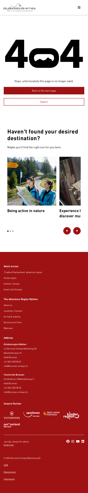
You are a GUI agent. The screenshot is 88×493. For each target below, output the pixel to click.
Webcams (8, 328)
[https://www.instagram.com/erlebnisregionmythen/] (72, 441)
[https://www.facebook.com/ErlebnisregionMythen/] (67, 441)
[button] (8, 231)
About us (8, 305)
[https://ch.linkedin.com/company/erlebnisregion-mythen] (82, 441)
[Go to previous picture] (67, 231)
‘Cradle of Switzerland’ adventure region (23, 272)
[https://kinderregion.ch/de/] (71, 415)
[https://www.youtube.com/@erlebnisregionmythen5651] (78, 441)
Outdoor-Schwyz (11, 283)
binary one (9, 444)
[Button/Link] (12, 415)
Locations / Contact (13, 311)
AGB (6, 465)
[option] (31, 186)
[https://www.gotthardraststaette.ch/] (31, 415)
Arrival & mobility (12, 316)
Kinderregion (10, 278)
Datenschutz (10, 472)
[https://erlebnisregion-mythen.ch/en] (19, 7)
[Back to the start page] (44, 90)
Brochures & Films (13, 322)
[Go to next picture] (77, 231)
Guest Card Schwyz (13, 289)
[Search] (44, 102)
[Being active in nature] (31, 186)
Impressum (9, 479)
